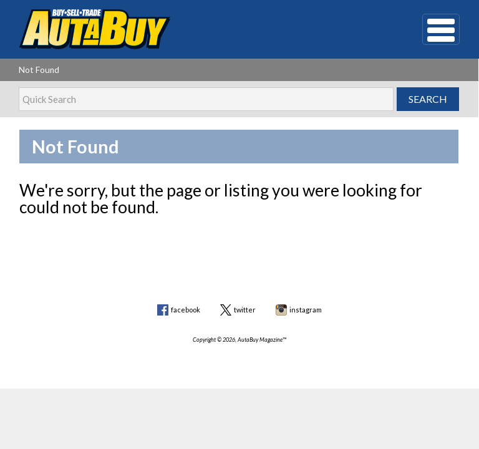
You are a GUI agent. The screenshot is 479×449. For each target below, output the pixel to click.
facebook (185, 310)
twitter (245, 310)
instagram (305, 310)
